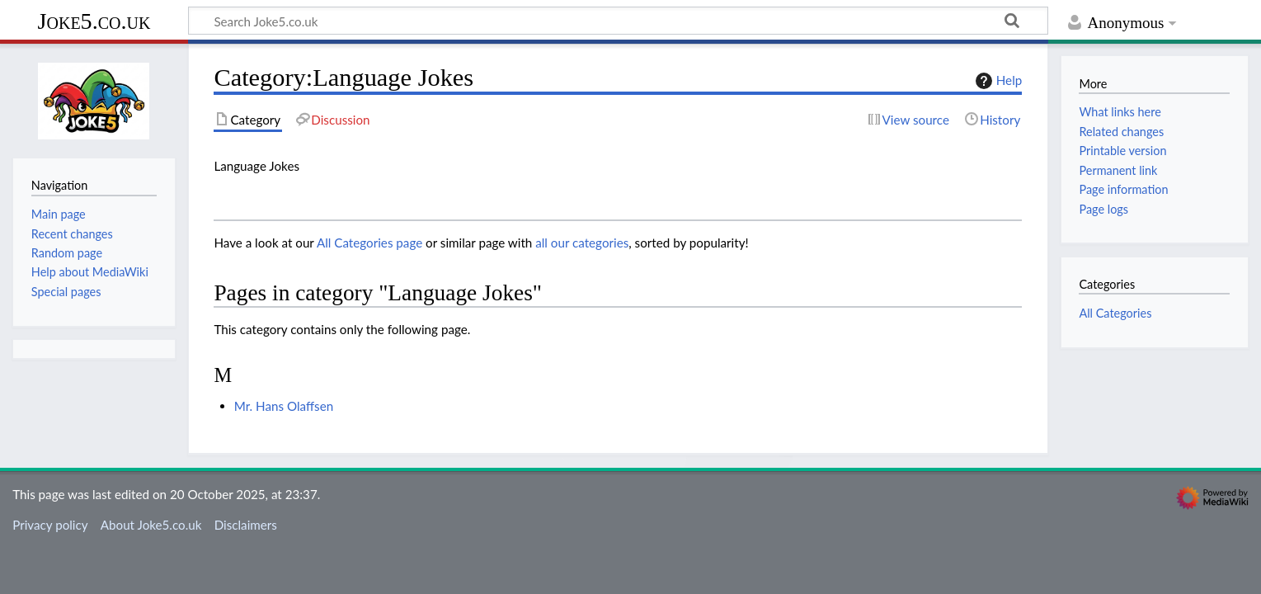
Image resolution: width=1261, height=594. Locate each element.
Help (997, 81)
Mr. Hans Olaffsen (283, 405)
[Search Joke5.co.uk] (618, 20)
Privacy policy (49, 524)
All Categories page (369, 242)
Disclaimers (245, 524)
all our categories (581, 242)
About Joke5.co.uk (151, 524)
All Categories (1115, 313)
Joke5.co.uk (94, 21)
